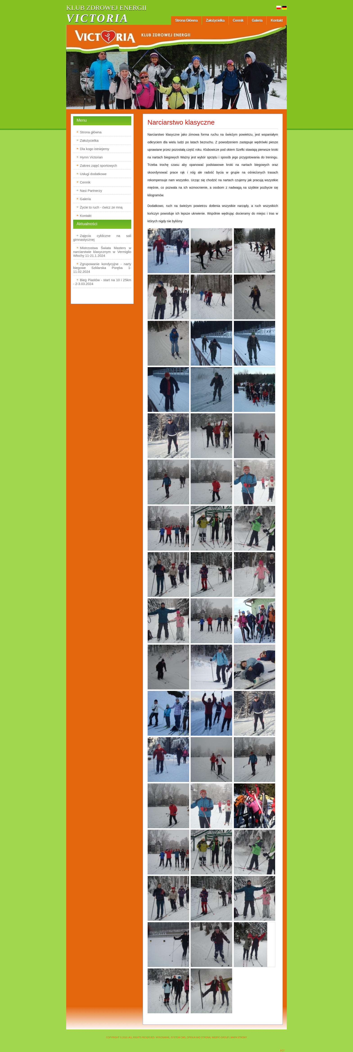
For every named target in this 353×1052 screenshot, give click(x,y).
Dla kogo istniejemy (94, 149)
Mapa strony (239, 1037)
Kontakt (277, 20)
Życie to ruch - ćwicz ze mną (101, 207)
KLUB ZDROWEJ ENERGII (106, 7)
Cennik (238, 20)
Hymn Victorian (91, 157)
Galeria (257, 20)
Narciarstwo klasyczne (181, 122)
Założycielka (215, 20)
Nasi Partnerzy (91, 190)
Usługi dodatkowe (93, 174)
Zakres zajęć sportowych (98, 165)
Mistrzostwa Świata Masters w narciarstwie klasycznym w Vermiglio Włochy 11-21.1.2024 (102, 251)
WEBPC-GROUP (220, 1037)
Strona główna (186, 20)
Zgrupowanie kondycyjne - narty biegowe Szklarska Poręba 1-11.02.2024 (102, 267)
